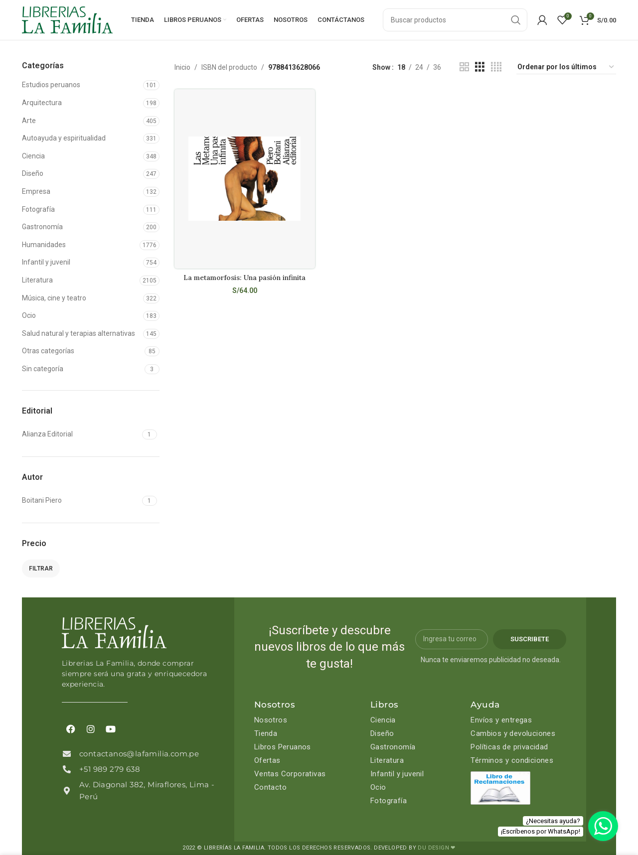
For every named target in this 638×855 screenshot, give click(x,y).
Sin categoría (42, 369)
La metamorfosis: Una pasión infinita (244, 277)
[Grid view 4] (496, 67)
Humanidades (44, 245)
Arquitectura (42, 103)
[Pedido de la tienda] (566, 67)
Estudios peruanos (51, 85)
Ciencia (33, 156)
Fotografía (38, 209)
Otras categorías (48, 351)
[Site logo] (67, 19)
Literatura (37, 280)
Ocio (29, 315)
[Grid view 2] (464, 67)
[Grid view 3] (479, 67)
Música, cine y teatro (54, 298)
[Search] (455, 19)
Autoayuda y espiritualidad (64, 138)
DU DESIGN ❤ (436, 848)
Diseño (32, 173)
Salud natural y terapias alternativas (78, 333)
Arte (29, 121)
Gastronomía (42, 227)
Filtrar (41, 568)
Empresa (36, 191)
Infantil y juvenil (46, 262)
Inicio (182, 67)
